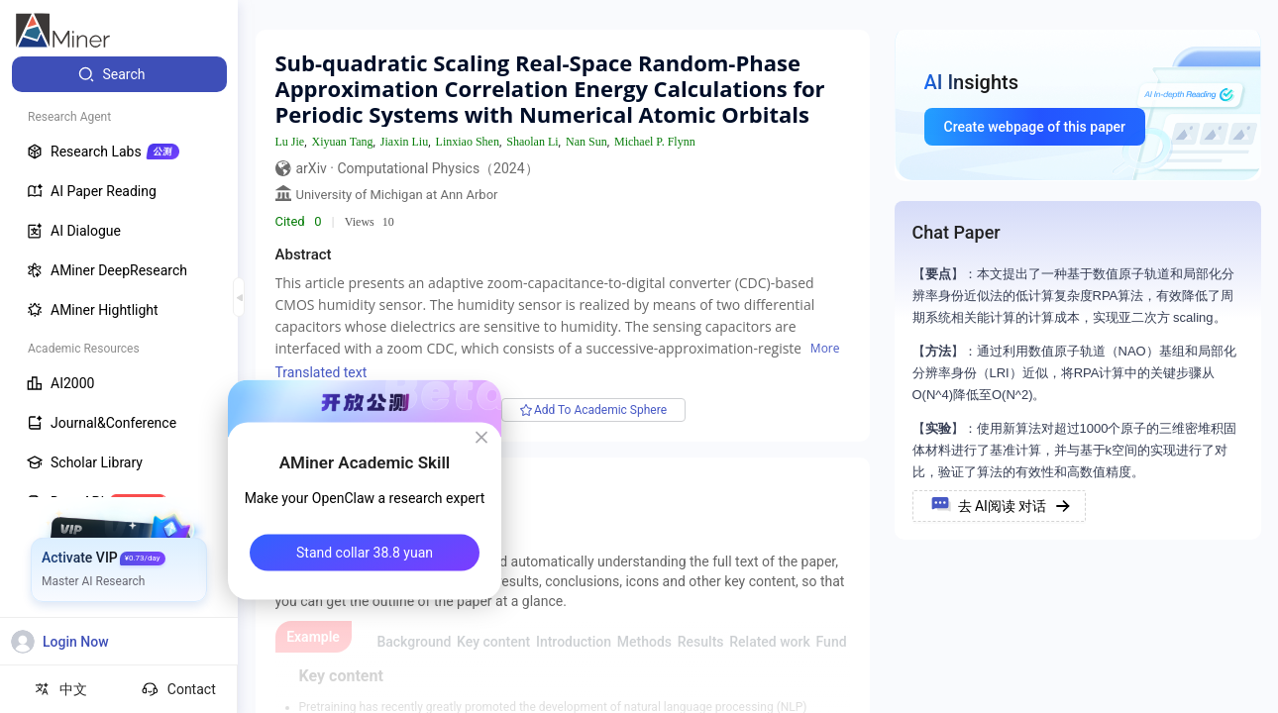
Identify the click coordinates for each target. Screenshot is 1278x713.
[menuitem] (119, 74)
